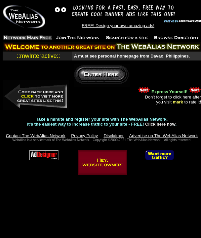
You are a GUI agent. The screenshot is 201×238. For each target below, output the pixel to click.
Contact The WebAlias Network (35, 135)
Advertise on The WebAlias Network (163, 135)
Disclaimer (113, 135)
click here (182, 97)
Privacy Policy (84, 135)
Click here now (160, 124)
